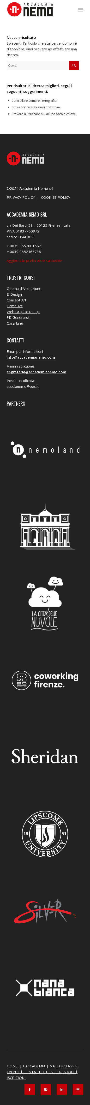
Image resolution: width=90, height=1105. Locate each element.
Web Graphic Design (23, 311)
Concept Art (16, 300)
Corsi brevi (15, 323)
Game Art (15, 305)
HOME (13, 1066)
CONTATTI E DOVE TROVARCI (49, 1071)
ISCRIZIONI (16, 1077)
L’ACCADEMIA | (36, 1066)
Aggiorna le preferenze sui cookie (34, 260)
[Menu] (80, 9)
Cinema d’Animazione (24, 288)
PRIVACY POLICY (21, 197)
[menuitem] (80, 9)
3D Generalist (18, 317)
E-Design (14, 294)
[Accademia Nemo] (37, 9)
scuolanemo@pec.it (23, 386)
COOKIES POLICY (55, 197)
